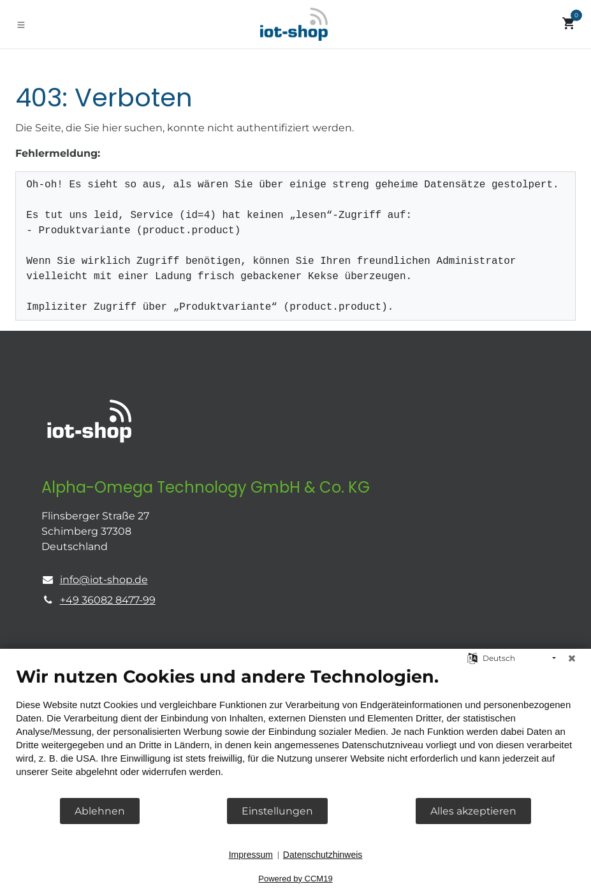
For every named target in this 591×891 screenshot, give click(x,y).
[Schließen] (571, 658)
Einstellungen (277, 811)
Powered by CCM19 (295, 878)
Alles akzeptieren (473, 811)
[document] (295, 731)
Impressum (251, 855)
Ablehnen (100, 811)
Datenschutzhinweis (323, 855)
